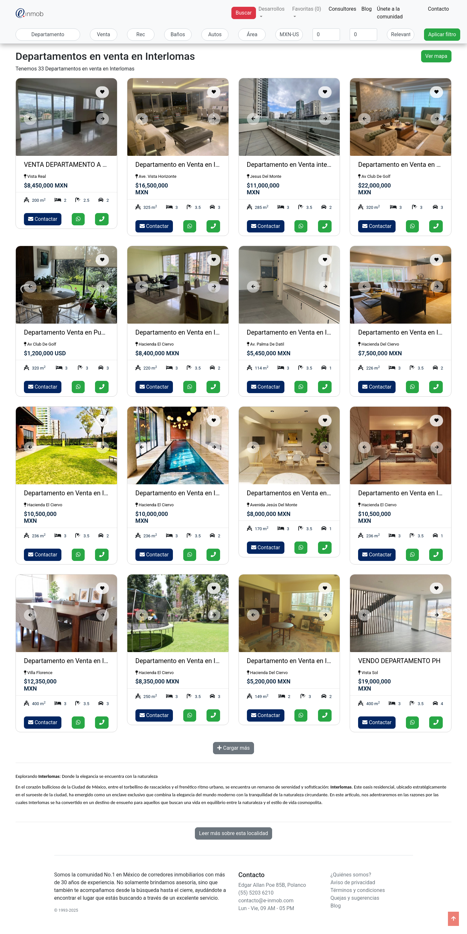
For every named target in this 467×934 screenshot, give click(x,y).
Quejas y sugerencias (355, 898)
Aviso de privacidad (353, 882)
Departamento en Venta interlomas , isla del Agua (317, 164)
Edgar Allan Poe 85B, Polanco (272, 885)
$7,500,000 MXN (380, 353)
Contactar (42, 219)
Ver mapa (436, 56)
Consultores (342, 9)
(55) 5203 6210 (256, 893)
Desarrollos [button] (272, 9)
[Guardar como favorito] (102, 92)
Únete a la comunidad (390, 13)
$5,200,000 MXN (269, 681)
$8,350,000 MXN (157, 681)
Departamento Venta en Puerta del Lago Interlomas (97, 332)
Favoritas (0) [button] (306, 9)
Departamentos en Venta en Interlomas (303, 493)
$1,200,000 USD (45, 353)
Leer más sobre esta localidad (233, 833)
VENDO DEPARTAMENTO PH (399, 661)
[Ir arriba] (453, 919)
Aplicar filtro (442, 34)
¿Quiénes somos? (351, 875)
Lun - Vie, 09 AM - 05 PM (266, 908)
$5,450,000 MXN (269, 353)
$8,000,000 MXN (269, 513)
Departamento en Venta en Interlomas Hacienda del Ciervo (219, 661)
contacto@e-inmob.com (266, 900)
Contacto (438, 9)
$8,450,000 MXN (46, 185)
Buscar (244, 13)
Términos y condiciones (358, 890)
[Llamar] (102, 219)
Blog (366, 9)
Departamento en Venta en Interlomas (189, 164)
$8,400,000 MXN (157, 353)
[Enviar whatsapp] (78, 219)
